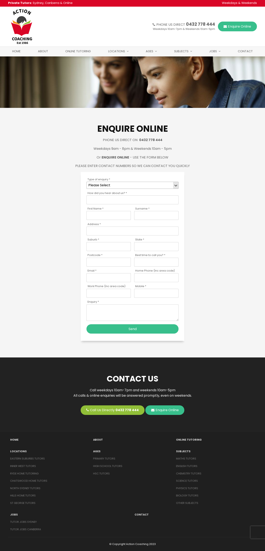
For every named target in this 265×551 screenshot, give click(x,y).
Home (16, 51)
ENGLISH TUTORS (186, 466)
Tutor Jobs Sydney (23, 522)
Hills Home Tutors (23, 495)
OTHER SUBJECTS (187, 503)
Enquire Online (239, 26)
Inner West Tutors (23, 466)
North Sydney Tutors (25, 488)
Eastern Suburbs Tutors (27, 458)
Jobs (213, 51)
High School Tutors (107, 466)
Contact (245, 51)
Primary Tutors (104, 458)
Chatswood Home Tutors (28, 481)
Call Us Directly (114, 410)
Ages (149, 51)
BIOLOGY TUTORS (187, 495)
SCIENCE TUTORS (187, 481)
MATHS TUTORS (186, 458)
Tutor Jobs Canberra (25, 529)
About (43, 51)
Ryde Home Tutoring (24, 473)
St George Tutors (22, 503)
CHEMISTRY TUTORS (188, 473)
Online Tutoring (78, 51)
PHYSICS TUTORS (187, 488)
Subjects (181, 51)
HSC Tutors (101, 473)
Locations (116, 51)
